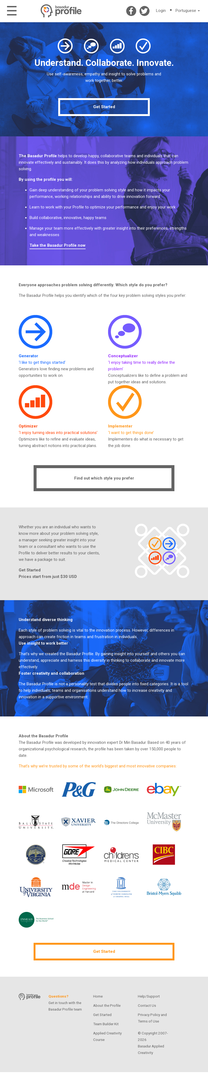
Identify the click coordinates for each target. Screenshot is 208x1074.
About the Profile (107, 1007)
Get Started (104, 108)
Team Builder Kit (106, 1026)
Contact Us (147, 1007)
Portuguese (188, 10)
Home (98, 998)
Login (161, 10)
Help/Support (149, 998)
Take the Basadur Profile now (58, 247)
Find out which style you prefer (104, 479)
